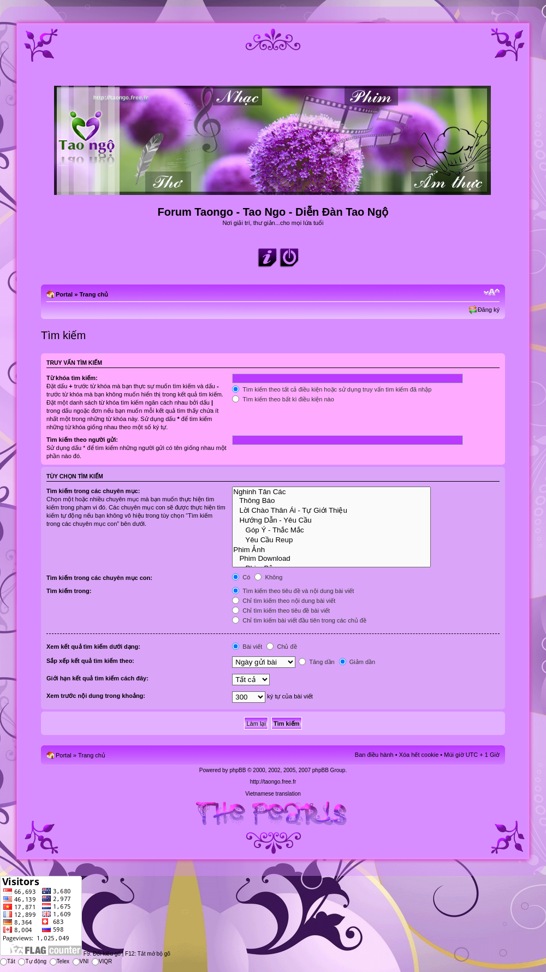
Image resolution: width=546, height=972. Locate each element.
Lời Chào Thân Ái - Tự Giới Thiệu (331, 510)
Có (241, 577)
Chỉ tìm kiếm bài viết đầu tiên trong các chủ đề (299, 620)
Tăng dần (316, 662)
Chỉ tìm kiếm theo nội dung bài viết (283, 600)
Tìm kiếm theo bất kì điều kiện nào (283, 399)
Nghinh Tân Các (331, 492)
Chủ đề (281, 646)
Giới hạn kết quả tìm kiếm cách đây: (97, 678)
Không (268, 577)
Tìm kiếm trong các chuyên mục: (93, 491)
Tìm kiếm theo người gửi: (82, 439)
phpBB (237, 770)
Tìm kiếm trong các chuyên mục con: (99, 577)
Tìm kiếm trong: (68, 591)
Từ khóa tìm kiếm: (72, 378)
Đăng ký (489, 309)
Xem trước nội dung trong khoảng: (95, 695)
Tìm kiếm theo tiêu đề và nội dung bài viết (293, 591)
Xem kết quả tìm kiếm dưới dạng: (93, 646)
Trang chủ (93, 294)
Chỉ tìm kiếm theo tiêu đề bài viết (281, 610)
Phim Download (331, 558)
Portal (64, 294)
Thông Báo (331, 500)
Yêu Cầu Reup (331, 539)
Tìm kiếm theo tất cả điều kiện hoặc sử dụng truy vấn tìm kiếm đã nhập (331, 389)
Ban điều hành (374, 754)
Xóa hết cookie (419, 754)
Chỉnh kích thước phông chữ (492, 292)
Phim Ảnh (331, 549)
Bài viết (247, 646)
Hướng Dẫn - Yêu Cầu (331, 520)
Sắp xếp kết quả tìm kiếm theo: (90, 660)
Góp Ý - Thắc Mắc (331, 530)
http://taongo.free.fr (273, 782)
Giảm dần (357, 662)
